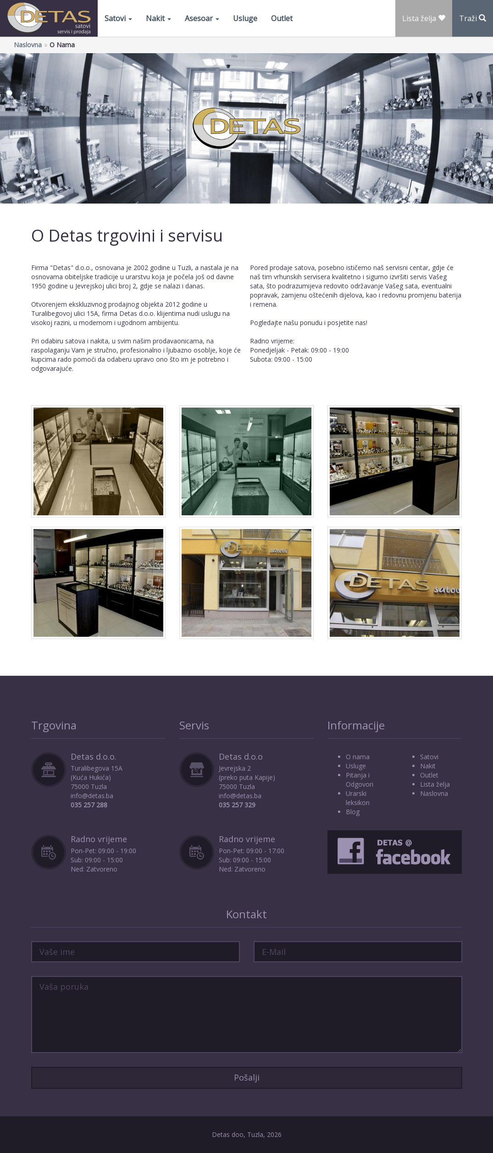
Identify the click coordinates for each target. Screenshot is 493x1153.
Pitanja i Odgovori (359, 780)
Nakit (158, 18)
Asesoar (202, 18)
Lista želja (435, 784)
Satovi (118, 18)
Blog (353, 811)
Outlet (282, 18)
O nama (358, 756)
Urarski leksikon (358, 798)
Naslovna (28, 44)
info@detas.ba (92, 795)
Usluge (245, 18)
